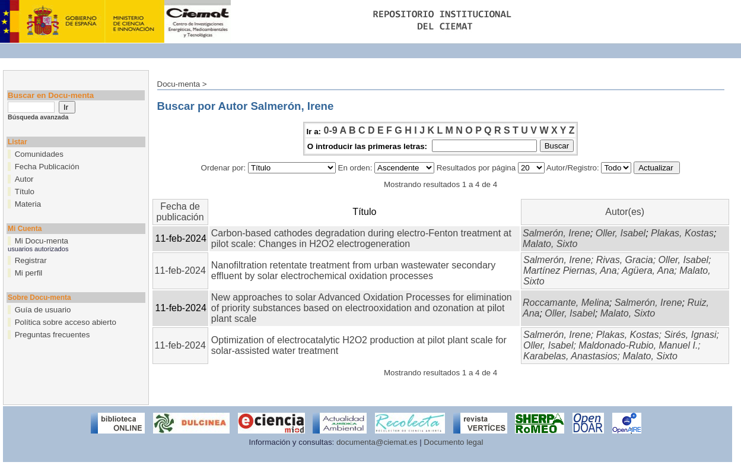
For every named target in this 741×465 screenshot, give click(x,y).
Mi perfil (29, 272)
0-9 (330, 130)
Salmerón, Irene (556, 233)
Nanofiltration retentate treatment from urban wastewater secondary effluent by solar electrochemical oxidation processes (353, 270)
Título (24, 191)
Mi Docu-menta (41, 240)
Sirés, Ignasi (690, 335)
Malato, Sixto (550, 244)
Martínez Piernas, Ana (570, 270)
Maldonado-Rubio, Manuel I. (638, 345)
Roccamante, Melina (566, 303)
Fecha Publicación (47, 166)
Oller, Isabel (620, 233)
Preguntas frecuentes (52, 334)
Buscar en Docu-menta (51, 95)
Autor (24, 179)
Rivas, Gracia (624, 260)
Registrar (31, 260)
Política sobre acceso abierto (65, 322)
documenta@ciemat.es (377, 442)
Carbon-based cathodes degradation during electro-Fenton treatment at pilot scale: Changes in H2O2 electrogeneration (361, 238)
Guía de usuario (43, 309)
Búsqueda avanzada (38, 117)
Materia (28, 204)
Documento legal (453, 442)
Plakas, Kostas (682, 233)
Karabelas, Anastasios (570, 356)
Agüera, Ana (648, 270)
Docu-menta (179, 84)
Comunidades (39, 154)
